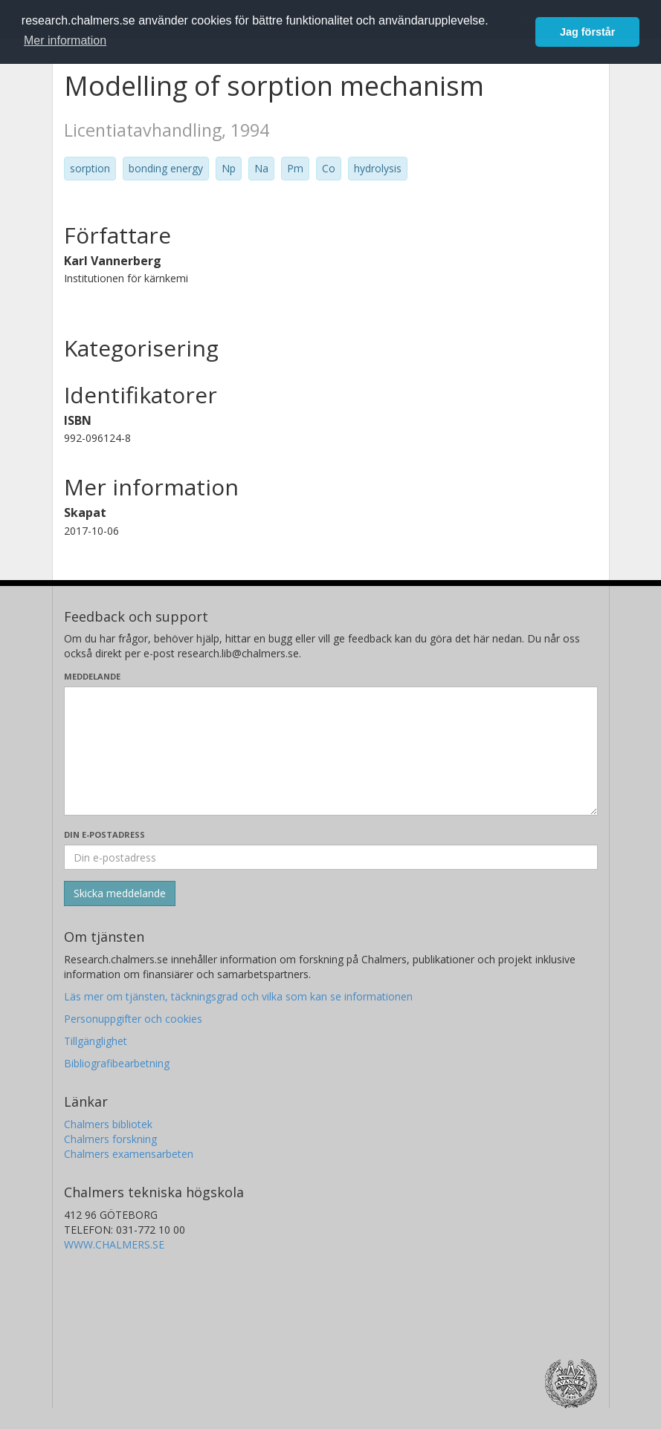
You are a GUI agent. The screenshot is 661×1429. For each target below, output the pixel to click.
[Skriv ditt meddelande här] (331, 751)
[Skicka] (119, 893)
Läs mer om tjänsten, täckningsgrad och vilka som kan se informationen (238, 996)
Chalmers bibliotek (108, 1124)
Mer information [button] (65, 40)
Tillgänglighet (95, 1041)
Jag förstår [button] (587, 32)
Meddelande (92, 676)
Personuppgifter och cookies (133, 1019)
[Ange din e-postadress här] (331, 857)
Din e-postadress (104, 834)
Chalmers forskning (110, 1139)
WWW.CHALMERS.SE (114, 1244)
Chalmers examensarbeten (128, 1154)
